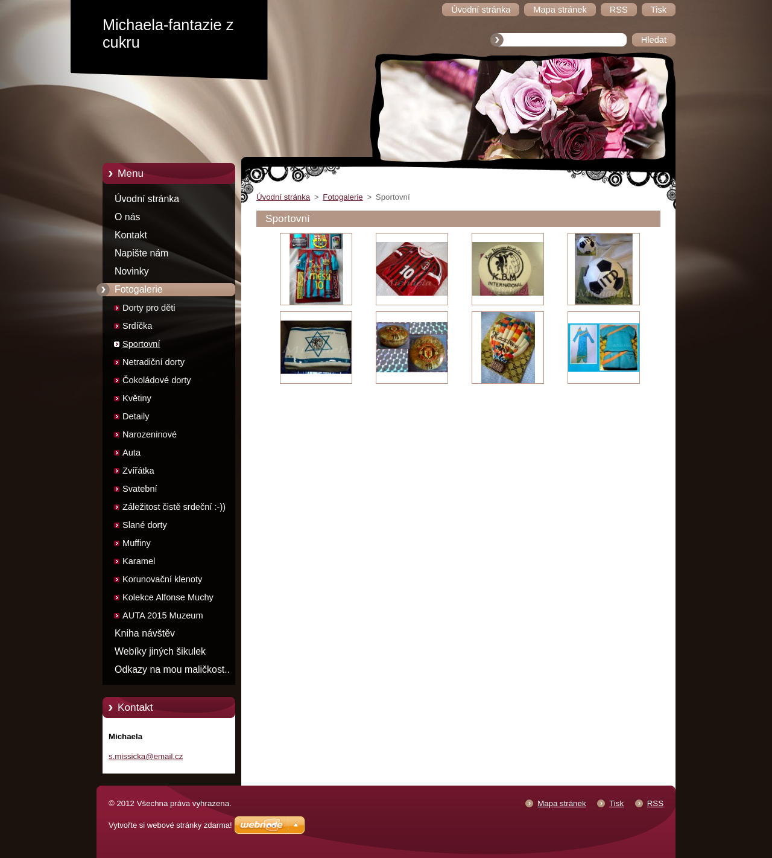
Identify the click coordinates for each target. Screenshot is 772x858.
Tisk (616, 803)
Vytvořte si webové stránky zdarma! (170, 825)
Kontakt (131, 235)
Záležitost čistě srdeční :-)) (174, 507)
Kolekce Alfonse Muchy (168, 597)
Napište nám (141, 253)
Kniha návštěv (145, 633)
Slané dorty (144, 525)
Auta (131, 452)
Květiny (136, 398)
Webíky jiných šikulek (160, 651)
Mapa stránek (561, 803)
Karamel (138, 561)
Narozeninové (149, 434)
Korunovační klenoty (162, 579)
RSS (655, 803)
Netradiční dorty (153, 362)
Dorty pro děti (149, 308)
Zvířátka (138, 470)
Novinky (132, 271)
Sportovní (141, 344)
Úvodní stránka (147, 199)
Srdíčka (137, 326)
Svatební (139, 489)
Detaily (136, 416)
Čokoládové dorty (156, 380)
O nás (127, 217)
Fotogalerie (139, 289)
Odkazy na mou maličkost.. (172, 669)
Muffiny (136, 543)
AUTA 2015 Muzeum (162, 615)
